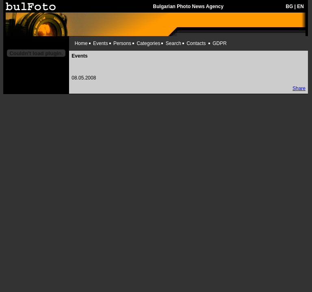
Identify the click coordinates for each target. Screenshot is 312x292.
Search (173, 43)
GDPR (219, 43)
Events (100, 43)
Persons (122, 43)
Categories (148, 43)
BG (289, 6)
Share (299, 88)
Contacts (196, 43)
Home (81, 43)
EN (300, 6)
